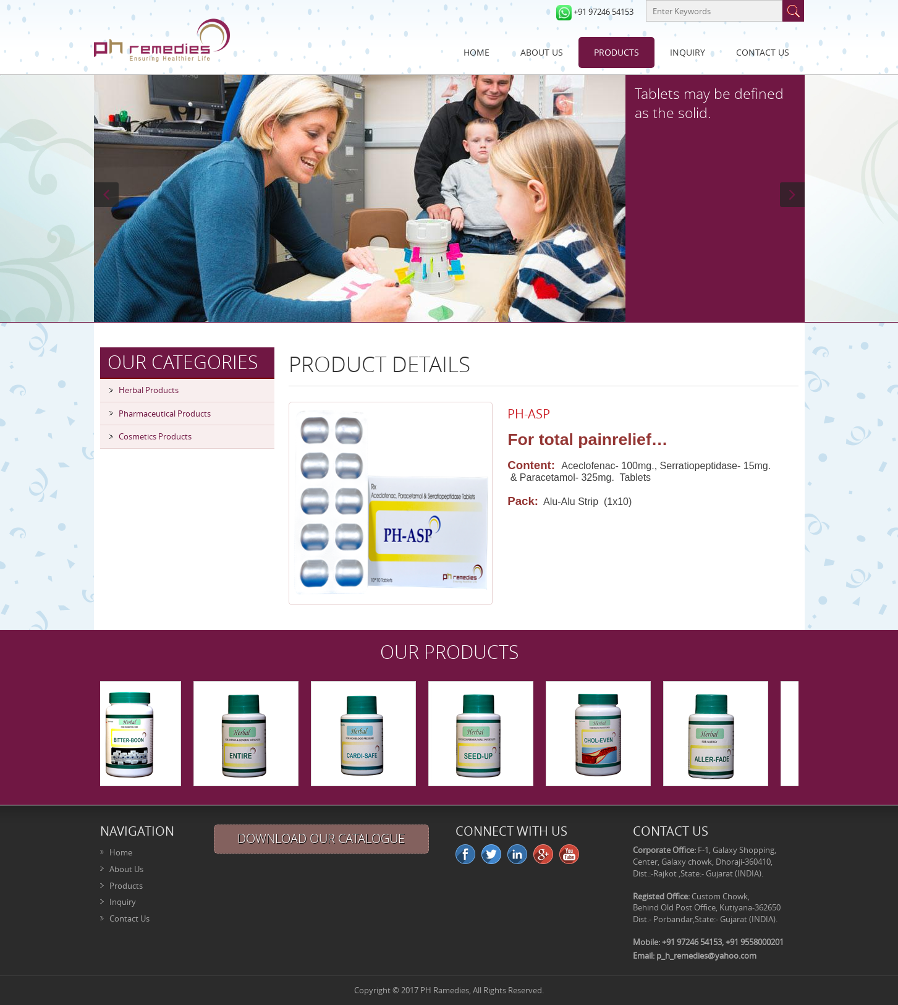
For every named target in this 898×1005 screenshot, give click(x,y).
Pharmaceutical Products (165, 413)
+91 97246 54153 (603, 11)
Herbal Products (149, 390)
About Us (541, 52)
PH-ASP (528, 413)
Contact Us (762, 52)
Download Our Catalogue (321, 838)
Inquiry (687, 52)
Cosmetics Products (155, 436)
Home (476, 52)
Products (616, 52)
